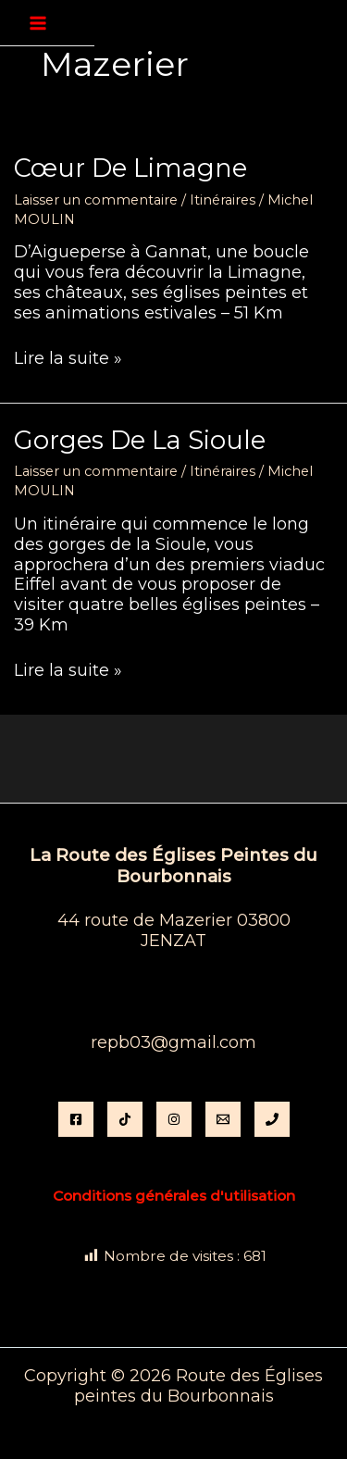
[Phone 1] (272, 1119)
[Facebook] (75, 1119)
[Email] (223, 1119)
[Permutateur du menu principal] (38, 23)
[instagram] (174, 1119)
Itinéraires (222, 200)
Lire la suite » (68, 359)
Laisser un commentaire (96, 200)
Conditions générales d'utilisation (174, 1195)
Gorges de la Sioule (140, 440)
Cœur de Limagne (130, 168)
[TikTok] (125, 1119)
